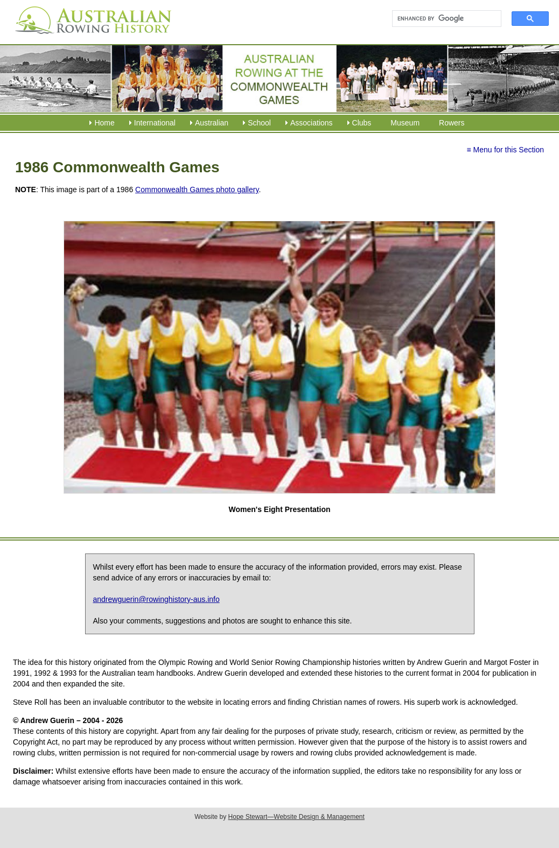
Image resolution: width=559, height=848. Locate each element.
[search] (441, 19)
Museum (405, 122)
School (259, 122)
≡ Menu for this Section (505, 149)
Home (104, 122)
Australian (211, 122)
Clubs (362, 122)
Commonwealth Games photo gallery (196, 189)
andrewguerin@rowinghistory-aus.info (156, 599)
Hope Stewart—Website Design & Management (296, 817)
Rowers (451, 122)
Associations (311, 122)
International (155, 122)
